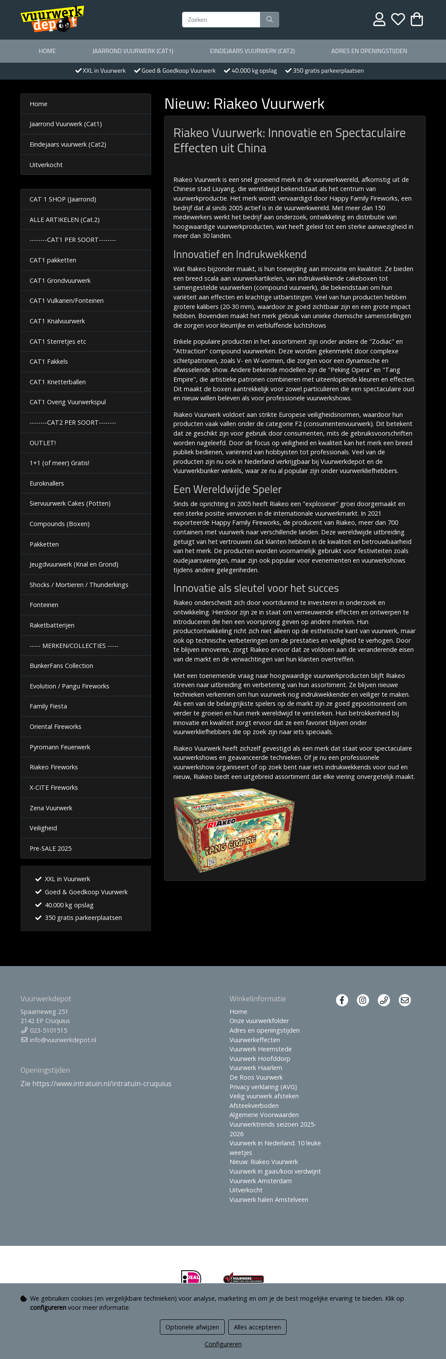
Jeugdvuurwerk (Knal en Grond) (74, 564)
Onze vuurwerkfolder (259, 1021)
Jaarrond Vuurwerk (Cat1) (132, 51)
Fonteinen (44, 605)
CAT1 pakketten (53, 260)
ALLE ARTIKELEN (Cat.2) (65, 219)
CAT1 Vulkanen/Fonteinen (67, 300)
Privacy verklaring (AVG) (263, 1087)
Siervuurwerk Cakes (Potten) (70, 503)
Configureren (223, 1344)
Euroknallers (47, 483)
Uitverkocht (46, 165)
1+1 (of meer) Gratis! (59, 463)
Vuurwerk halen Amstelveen (269, 1199)
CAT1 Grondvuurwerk (60, 280)
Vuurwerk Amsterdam (261, 1181)
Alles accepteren (257, 1327)
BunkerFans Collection (61, 665)
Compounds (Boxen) (60, 524)
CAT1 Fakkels (49, 361)
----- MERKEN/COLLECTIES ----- (74, 645)
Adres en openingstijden (369, 51)
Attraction (190, 351)
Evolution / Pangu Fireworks (69, 686)
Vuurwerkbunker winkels (207, 470)
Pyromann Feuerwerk (60, 747)
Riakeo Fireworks (54, 767)
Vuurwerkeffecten (255, 1040)
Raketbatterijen (52, 625)
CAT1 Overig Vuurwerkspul (68, 402)
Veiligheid (43, 828)
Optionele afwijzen (192, 1327)
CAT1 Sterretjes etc (58, 341)
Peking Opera (350, 370)
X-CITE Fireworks (54, 787)
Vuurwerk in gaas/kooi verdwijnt (275, 1171)
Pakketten (44, 544)
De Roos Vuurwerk (256, 1077)
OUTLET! (43, 443)
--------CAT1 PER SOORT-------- (73, 239)
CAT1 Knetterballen (58, 382)
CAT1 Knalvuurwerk (57, 321)
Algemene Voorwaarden (264, 1115)
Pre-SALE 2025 (50, 848)
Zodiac (382, 341)
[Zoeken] (221, 19)
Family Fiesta (48, 706)
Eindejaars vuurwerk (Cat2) (252, 51)
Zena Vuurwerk (51, 808)
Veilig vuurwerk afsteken (264, 1096)
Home (47, 51)
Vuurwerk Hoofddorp (260, 1058)
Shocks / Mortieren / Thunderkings (79, 585)
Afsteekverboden (254, 1105)
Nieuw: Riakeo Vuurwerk (264, 1162)
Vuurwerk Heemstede (261, 1049)
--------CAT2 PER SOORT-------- (73, 422)
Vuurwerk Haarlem (256, 1068)
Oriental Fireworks (55, 726)
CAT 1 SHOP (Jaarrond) (63, 199)
